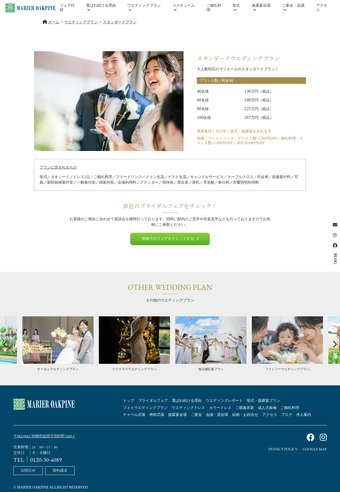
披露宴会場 (261, 7)
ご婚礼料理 (213, 7)
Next (333, 344)
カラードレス (220, 408)
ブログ (286, 415)
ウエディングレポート (224, 401)
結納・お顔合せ (245, 415)
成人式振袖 (267, 408)
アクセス (321, 7)
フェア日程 (67, 7)
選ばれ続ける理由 (101, 7)
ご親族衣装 (244, 408)
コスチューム (183, 7)
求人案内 (303, 415)
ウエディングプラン (144, 7)
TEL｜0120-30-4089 (37, 459)
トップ (128, 401)
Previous (6, 344)
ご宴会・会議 (293, 7)
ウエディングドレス (188, 408)
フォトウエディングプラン (145, 408)
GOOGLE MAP (315, 449)
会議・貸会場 (217, 415)
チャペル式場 (134, 415)
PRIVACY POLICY (283, 449)
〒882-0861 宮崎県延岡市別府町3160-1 (44, 436)
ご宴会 (196, 415)
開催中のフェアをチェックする (170, 239)
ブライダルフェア (153, 401)
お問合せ (27, 470)
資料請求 (60, 470)
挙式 (236, 7)
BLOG (335, 258)
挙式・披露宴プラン (263, 401)
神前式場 (156, 415)
